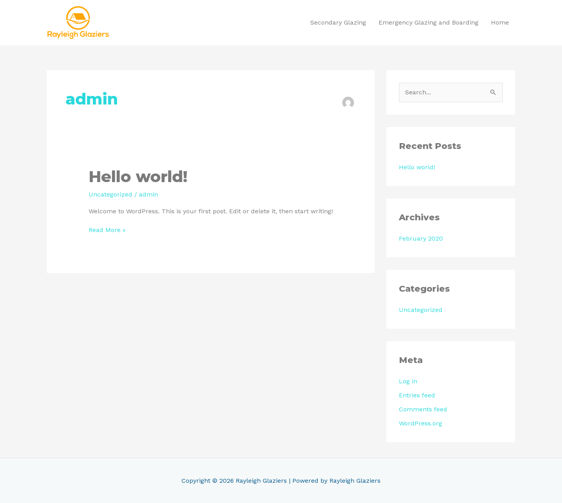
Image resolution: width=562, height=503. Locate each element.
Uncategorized (110, 194)
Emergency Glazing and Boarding (428, 22)
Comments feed (423, 409)
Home (500, 22)
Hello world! (138, 176)
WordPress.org (420, 423)
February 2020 (421, 238)
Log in (408, 381)
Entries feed (417, 395)
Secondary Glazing (338, 22)
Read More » (107, 229)
